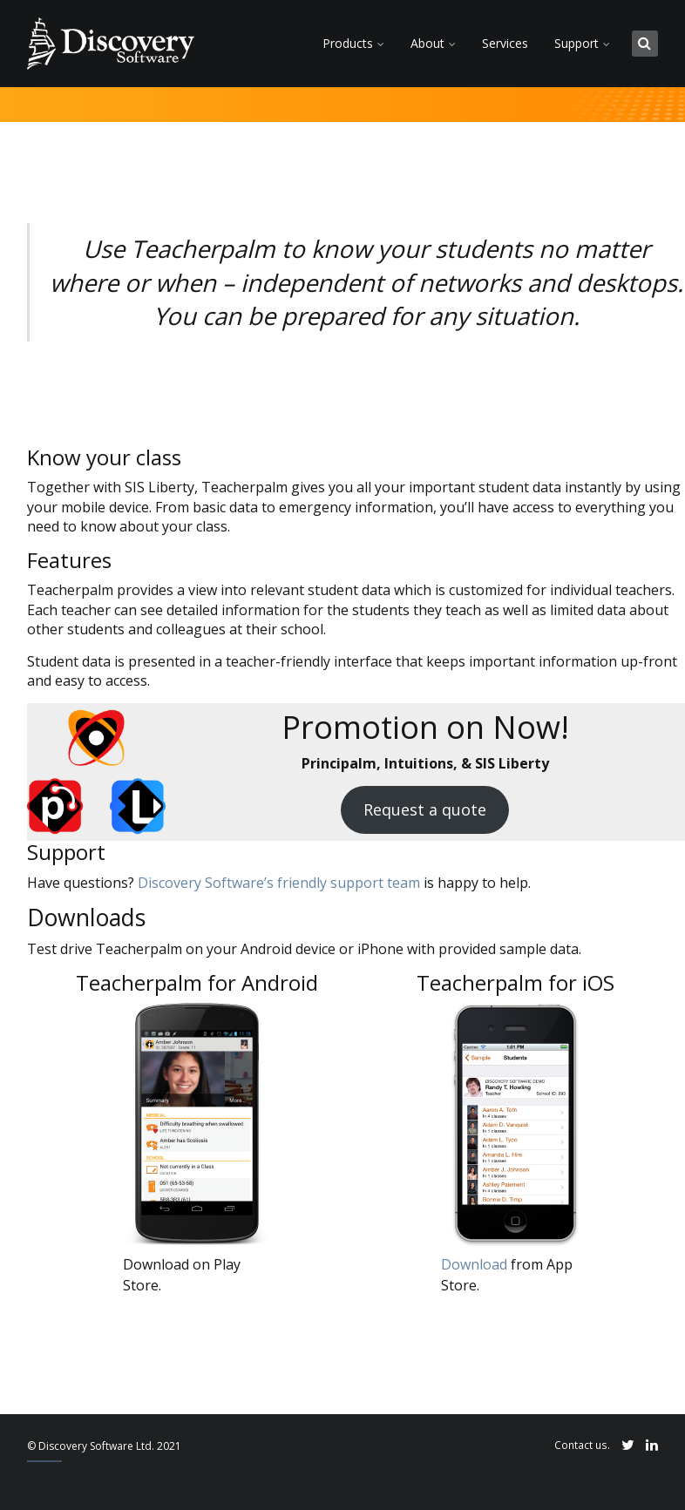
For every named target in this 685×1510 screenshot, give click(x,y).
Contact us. (582, 1445)
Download (474, 1264)
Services (505, 43)
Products (347, 43)
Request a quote (424, 809)
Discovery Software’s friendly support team (279, 882)
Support (576, 43)
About (427, 43)
